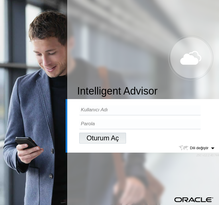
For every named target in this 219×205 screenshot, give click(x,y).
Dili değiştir (196, 148)
